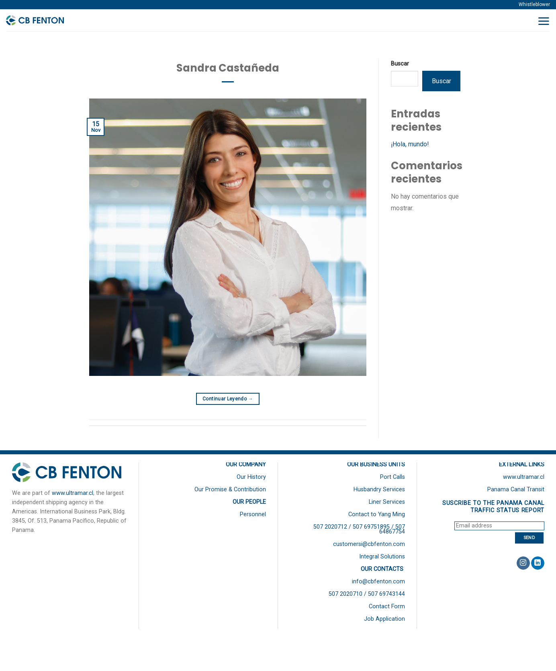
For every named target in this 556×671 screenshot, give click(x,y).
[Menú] (543, 21)
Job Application (384, 619)
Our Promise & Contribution (230, 489)
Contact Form (387, 606)
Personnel (253, 514)
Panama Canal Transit (515, 489)
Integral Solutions (382, 556)
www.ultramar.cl (72, 493)
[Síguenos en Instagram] (523, 563)
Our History (251, 477)
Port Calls (392, 477)
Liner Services (387, 502)
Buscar (400, 63)
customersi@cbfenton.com (369, 544)
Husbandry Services (379, 489)
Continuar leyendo (227, 399)
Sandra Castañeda (227, 68)
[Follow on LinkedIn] (537, 563)
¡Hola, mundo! (410, 144)
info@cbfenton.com (378, 581)
